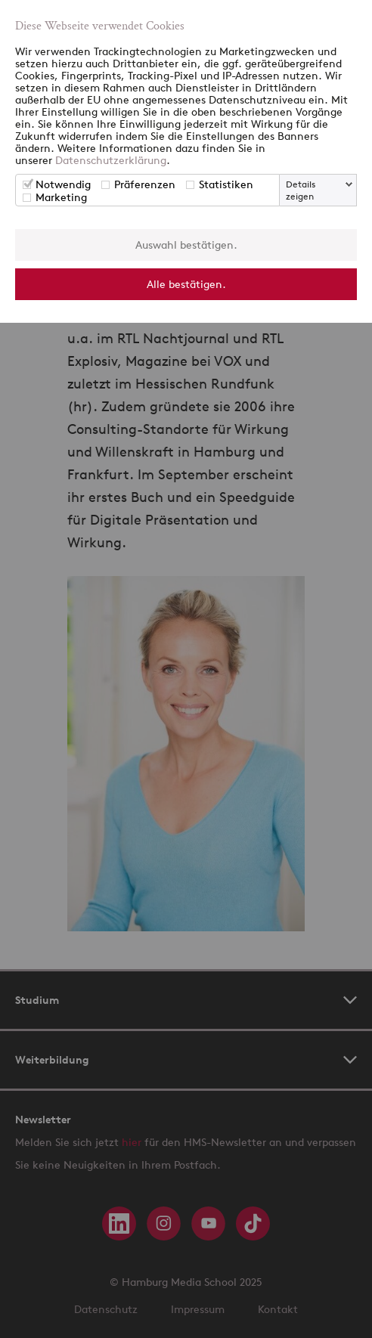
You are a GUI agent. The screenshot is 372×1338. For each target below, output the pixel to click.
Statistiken (226, 184)
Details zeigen (300, 190)
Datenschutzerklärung (110, 159)
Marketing (61, 196)
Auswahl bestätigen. (186, 244)
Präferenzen (144, 184)
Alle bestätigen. (186, 283)
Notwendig (63, 184)
